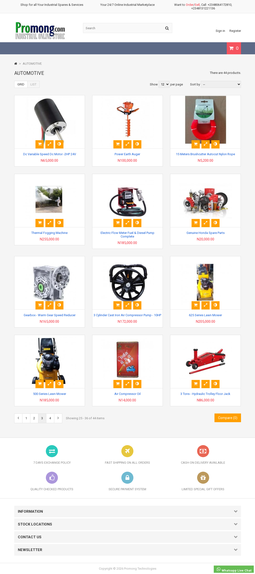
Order (189, 5)
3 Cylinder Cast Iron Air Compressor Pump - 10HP (127, 315)
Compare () (227, 418)
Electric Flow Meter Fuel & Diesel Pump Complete (127, 234)
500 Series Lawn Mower (49, 394)
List (33, 84)
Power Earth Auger (127, 154)
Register (235, 31)
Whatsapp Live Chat (233, 569)
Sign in (220, 31)
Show (154, 84)
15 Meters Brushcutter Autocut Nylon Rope (205, 154)
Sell (197, 5)
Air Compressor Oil (127, 394)
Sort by (195, 84)
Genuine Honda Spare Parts (205, 233)
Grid (20, 84)
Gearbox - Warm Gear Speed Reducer (50, 315)
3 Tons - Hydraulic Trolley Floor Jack (205, 394)
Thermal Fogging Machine (49, 233)
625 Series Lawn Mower (205, 315)
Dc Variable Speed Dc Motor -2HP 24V (49, 154)
